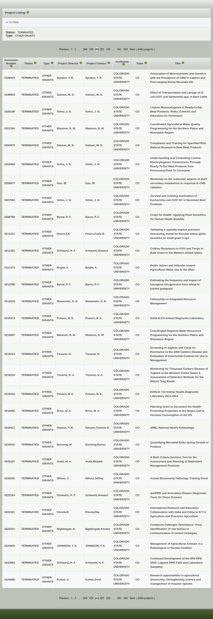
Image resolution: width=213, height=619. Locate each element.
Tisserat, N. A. (94, 375)
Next (132, 49)
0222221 (9, 512)
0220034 (9, 444)
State (140, 63)
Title (178, 63)
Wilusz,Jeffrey (94, 478)
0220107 (9, 461)
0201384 (9, 128)
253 (108, 49)
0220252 (9, 478)
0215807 (9, 335)
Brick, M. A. (92, 410)
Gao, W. (90, 183)
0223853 (9, 562)
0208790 (9, 216)
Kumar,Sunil (93, 579)
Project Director (68, 63)
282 (126, 49)
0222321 (9, 528)
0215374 (9, 318)
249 (85, 49)
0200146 (9, 111)
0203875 (9, 145)
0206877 (9, 183)
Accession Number (11, 62)
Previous (64, 49)
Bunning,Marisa (95, 444)
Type (46, 63)
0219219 (9, 375)
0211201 (9, 233)
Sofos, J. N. (92, 111)
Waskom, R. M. (94, 128)
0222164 (9, 495)
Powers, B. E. (93, 318)
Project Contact (97, 63)
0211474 (9, 267)
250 (91, 49)
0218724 (9, 354)
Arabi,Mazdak (94, 461)
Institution (122, 61)
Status (29, 63)
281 (119, 49)
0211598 (9, 284)
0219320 (9, 394)
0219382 (9, 410)
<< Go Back (12, 22)
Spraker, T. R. (93, 77)
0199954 (9, 94)
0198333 (9, 77)
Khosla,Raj (92, 512)
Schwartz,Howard (96, 250)
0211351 (9, 250)
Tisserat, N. (92, 354)
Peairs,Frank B (94, 233)
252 (102, 49)
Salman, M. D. (94, 94)
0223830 (9, 545)
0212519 (9, 301)
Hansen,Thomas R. (97, 427)
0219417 (9, 427)
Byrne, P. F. (92, 216)
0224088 (9, 579)
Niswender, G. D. (96, 301)
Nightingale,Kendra (97, 528)
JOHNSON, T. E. (95, 545)
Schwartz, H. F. (94, 562)
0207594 (9, 200)
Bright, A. (91, 267)
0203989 (9, 164)
